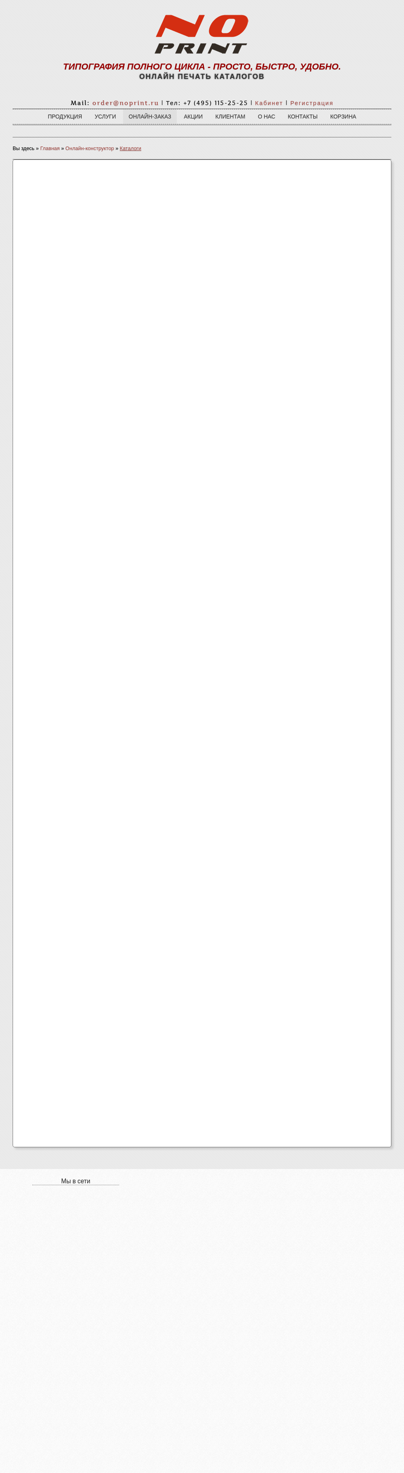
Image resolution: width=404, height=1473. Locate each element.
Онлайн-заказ (150, 116)
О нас (266, 116)
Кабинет (269, 103)
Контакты (303, 116)
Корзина (343, 116)
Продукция (65, 116)
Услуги (105, 116)
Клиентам (230, 116)
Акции (193, 116)
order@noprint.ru (125, 103)
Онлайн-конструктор (89, 148)
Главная (50, 148)
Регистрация (312, 103)
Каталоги (131, 148)
